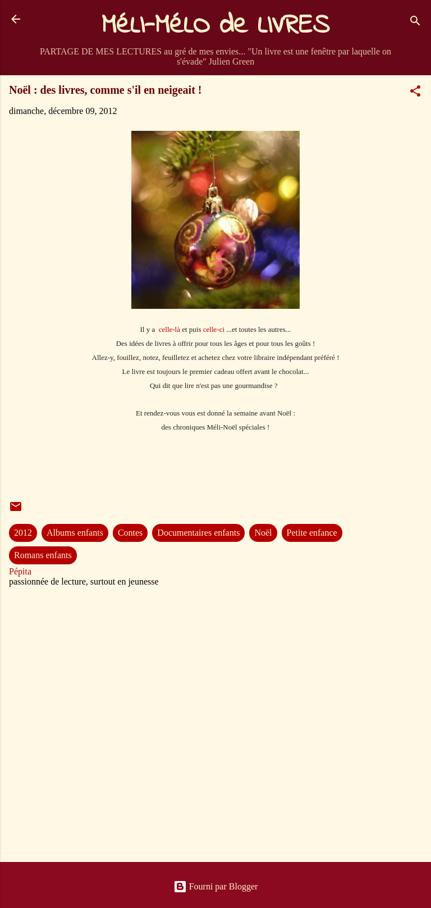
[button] (415, 93)
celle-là (169, 329)
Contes (130, 532)
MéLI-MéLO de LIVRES (215, 25)
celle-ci (213, 329)
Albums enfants (75, 532)
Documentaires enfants (198, 532)
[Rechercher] (415, 23)
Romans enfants (43, 555)
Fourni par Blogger (215, 886)
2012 (23, 532)
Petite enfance (312, 532)
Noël (263, 532)
